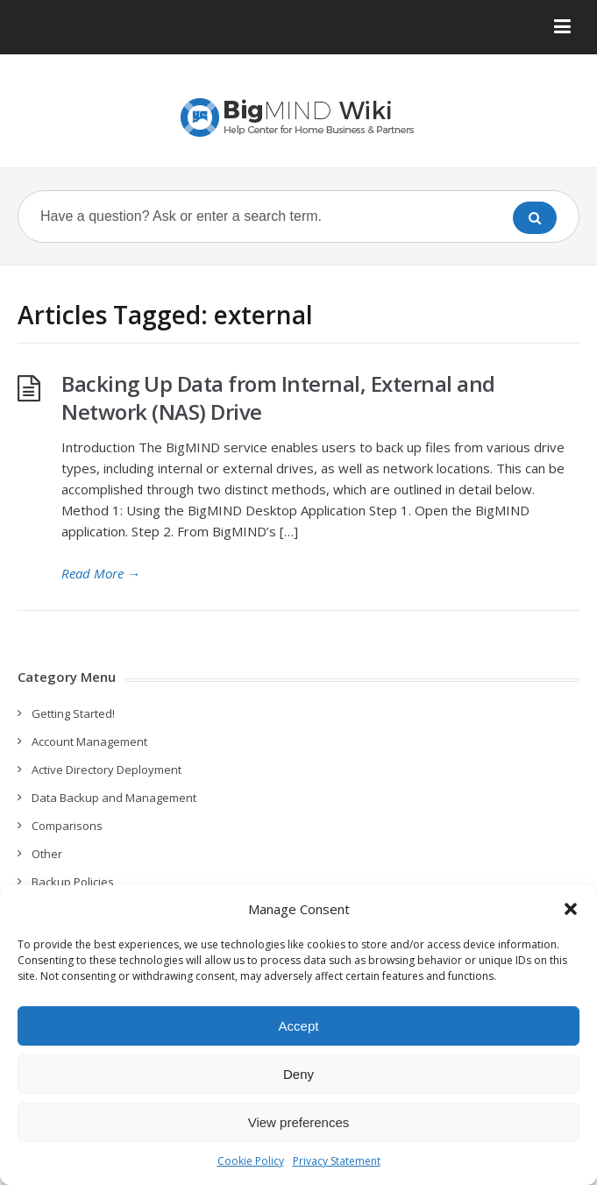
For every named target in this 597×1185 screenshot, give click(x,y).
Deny (298, 1074)
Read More (100, 573)
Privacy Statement (336, 1160)
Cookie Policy (250, 1160)
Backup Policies (73, 882)
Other (47, 854)
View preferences (299, 1122)
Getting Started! (73, 713)
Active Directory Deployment (106, 769)
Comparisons (67, 826)
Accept (299, 1025)
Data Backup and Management (114, 797)
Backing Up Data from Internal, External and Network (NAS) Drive (278, 397)
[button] (570, 909)
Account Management (89, 741)
